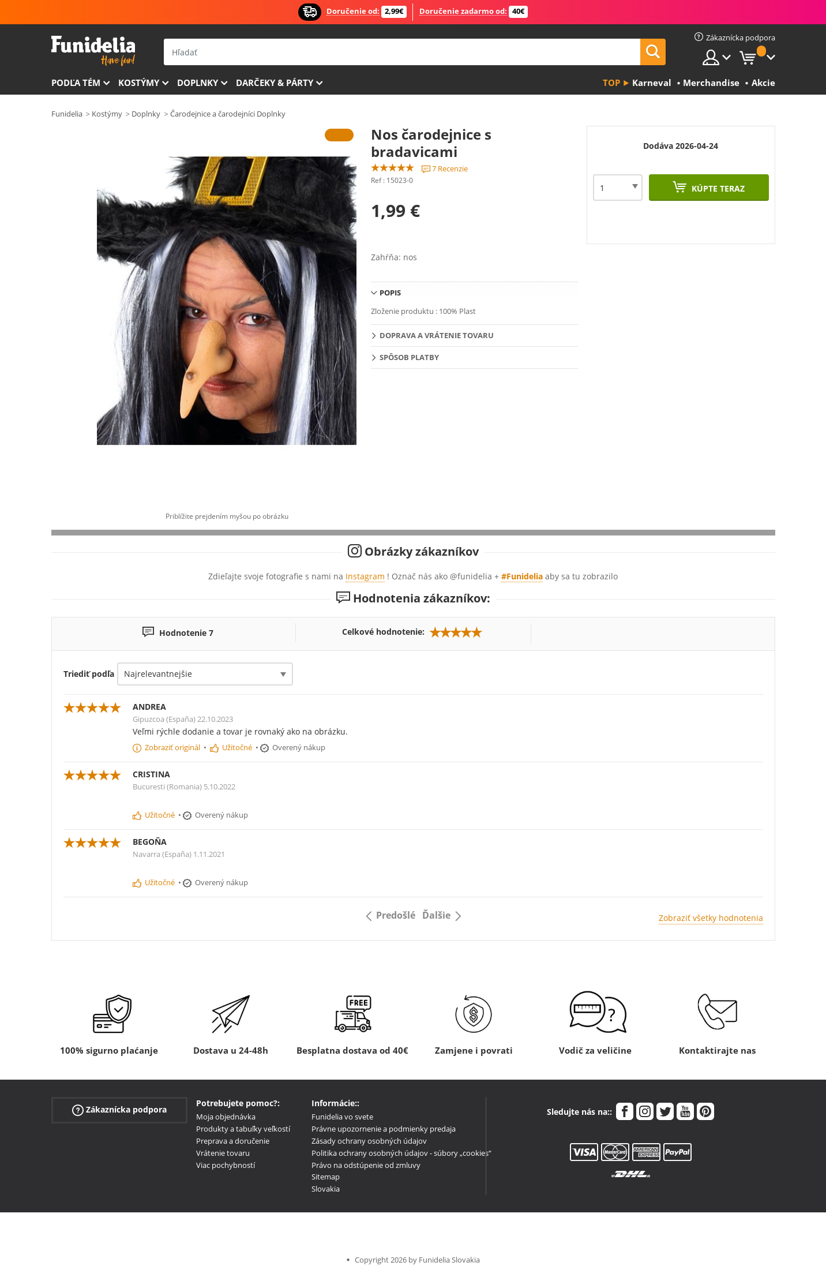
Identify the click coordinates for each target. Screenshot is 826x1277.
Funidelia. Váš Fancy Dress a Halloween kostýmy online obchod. (93, 51)
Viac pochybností (225, 1165)
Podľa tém (75, 82)
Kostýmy (138, 82)
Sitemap (325, 1176)
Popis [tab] (390, 292)
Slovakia (325, 1189)
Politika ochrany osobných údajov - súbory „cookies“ (401, 1153)
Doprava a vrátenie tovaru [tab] (437, 335)
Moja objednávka (226, 1116)
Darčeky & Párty (274, 82)
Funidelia (66, 113)
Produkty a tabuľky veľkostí (243, 1129)
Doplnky (197, 82)
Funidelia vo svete (342, 1116)
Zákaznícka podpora (119, 1110)
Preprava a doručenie (232, 1141)
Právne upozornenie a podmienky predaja (383, 1129)
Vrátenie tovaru (223, 1153)
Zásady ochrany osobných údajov (369, 1141)
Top (611, 82)
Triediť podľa (88, 673)
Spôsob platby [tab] (409, 357)
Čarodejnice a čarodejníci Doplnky (228, 113)
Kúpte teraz (717, 188)
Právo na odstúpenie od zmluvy (365, 1165)
